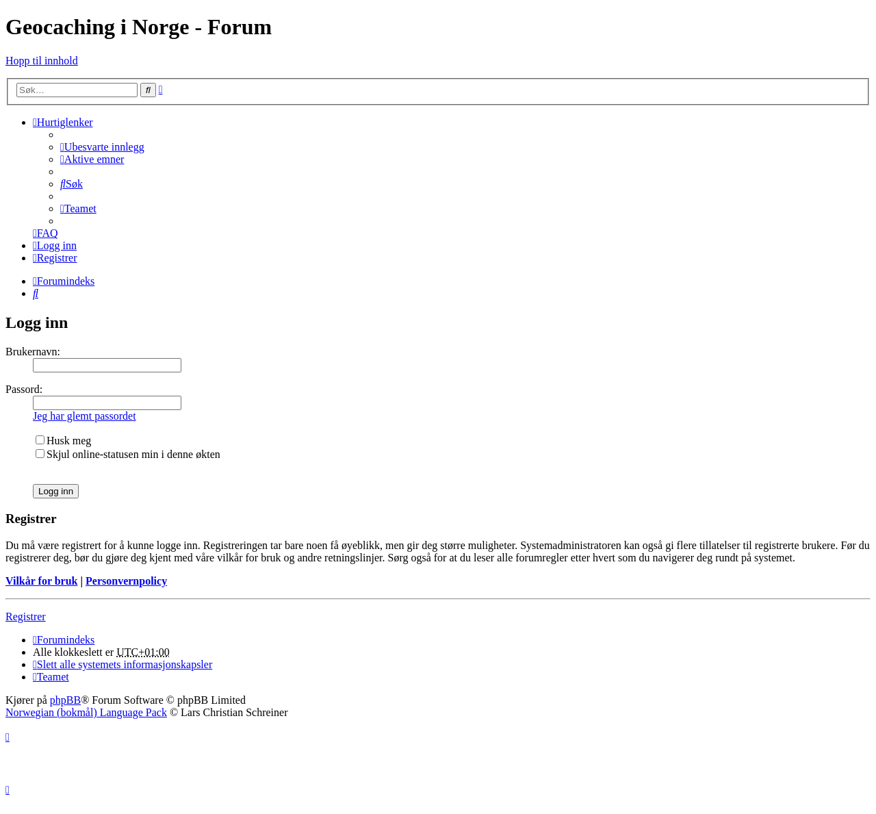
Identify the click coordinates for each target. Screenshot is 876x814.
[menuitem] (102, 147)
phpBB (65, 700)
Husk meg (63, 440)
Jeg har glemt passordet (84, 416)
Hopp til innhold (41, 60)
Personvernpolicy (126, 581)
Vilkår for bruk (41, 581)
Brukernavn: (32, 351)
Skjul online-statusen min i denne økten (128, 454)
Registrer (25, 616)
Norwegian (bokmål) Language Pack (86, 712)
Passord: (23, 389)
